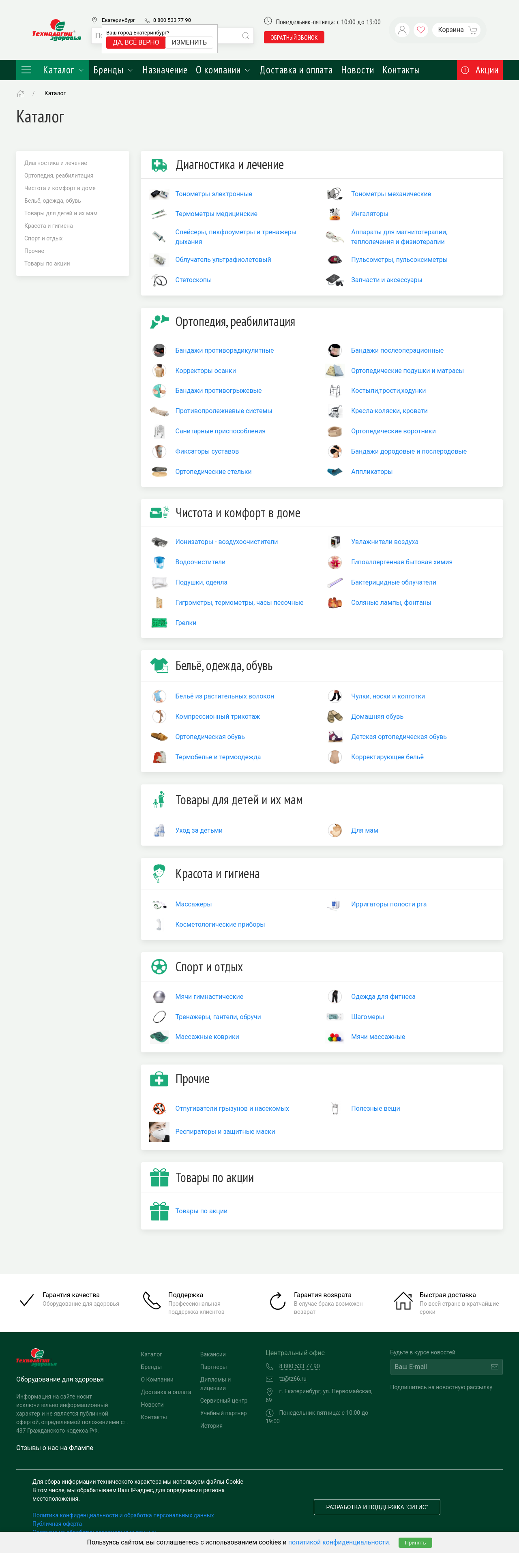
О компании (223, 69)
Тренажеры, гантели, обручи (218, 1017)
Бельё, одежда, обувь (52, 200)
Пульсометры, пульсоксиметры (399, 259)
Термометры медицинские (217, 214)
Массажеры (194, 904)
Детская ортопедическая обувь (399, 737)
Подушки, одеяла (202, 582)
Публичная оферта (57, 1524)
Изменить (189, 42)
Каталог (52, 69)
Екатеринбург (118, 20)
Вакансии (213, 1354)
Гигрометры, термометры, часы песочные (240, 602)
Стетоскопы (194, 280)
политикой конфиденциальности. (339, 1542)
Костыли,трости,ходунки (388, 390)
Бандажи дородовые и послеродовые (409, 451)
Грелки (186, 623)
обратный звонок (294, 37)
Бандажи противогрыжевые (219, 390)
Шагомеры (367, 1017)
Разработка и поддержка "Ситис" (377, 1507)
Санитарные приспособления (221, 431)
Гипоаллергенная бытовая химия (402, 562)
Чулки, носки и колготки (388, 696)
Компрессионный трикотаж (218, 716)
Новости (357, 69)
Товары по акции (47, 263)
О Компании (157, 1379)
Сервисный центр (224, 1400)
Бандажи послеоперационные (397, 350)
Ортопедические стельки (214, 472)
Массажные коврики (207, 1037)
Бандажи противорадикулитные (225, 350)
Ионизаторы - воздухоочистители (227, 542)
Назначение (165, 69)
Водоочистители (201, 562)
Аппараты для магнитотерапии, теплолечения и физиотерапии (399, 237)
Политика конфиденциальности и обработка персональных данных (123, 1515)
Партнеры (213, 1367)
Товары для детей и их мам (61, 213)
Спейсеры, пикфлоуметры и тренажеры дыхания (236, 237)
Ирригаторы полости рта (389, 904)
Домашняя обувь (377, 716)
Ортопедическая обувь (210, 737)
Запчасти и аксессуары (386, 280)
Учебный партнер (223, 1413)
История (211, 1425)
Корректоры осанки (206, 371)
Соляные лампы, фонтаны (391, 602)
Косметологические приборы (220, 924)
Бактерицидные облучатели (393, 582)
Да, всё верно (136, 42)
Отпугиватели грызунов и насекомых (232, 1108)
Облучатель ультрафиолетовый (223, 259)
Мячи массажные (378, 1037)
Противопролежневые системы (224, 411)
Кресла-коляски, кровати (389, 411)
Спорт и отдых (43, 238)
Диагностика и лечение (55, 163)
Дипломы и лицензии (215, 1383)
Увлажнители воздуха (384, 542)
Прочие (34, 251)
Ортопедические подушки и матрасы (407, 371)
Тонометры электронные (214, 194)
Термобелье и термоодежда (218, 757)
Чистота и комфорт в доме (60, 188)
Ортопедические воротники (393, 431)
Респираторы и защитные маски (225, 1131)
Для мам (364, 830)
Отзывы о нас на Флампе (54, 1448)
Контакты (401, 69)
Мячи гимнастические (210, 996)
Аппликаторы (372, 472)
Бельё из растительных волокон (225, 696)
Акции (480, 69)
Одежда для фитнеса (383, 996)
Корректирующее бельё (387, 757)
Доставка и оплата (296, 69)
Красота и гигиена (48, 226)
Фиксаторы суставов (207, 451)
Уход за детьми (199, 830)
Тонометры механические (391, 194)
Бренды (113, 69)
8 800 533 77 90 (172, 20)
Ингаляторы (369, 214)
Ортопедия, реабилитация (58, 175)
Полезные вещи (375, 1108)
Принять (415, 1543)
